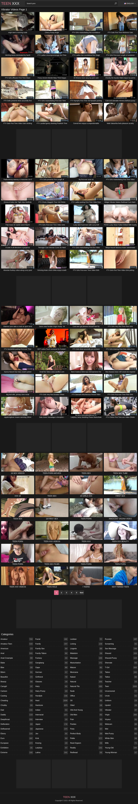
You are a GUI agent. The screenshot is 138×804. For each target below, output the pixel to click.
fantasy (51, 658)
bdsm (17, 672)
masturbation (86, 663)
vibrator (121, 710)
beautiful (17, 677)
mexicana (86, 672)
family (51, 644)
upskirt (121, 705)
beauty (17, 681)
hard (51, 700)
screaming (121, 644)
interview (51, 719)
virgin (121, 714)
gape (51, 667)
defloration (17, 724)
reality (86, 748)
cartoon (17, 691)
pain (86, 719)
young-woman (121, 752)
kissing (51, 743)
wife (121, 743)
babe (17, 663)
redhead (86, 752)
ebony (17, 733)
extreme (17, 752)
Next (81, 593)
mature (86, 667)
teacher (121, 681)
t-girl (121, 667)
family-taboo (51, 653)
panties (86, 724)
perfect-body (86, 733)
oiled (86, 705)
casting (17, 696)
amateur (17, 639)
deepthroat (17, 719)
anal (17, 653)
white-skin (121, 738)
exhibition (17, 748)
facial (51, 639)
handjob (51, 696)
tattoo (121, 677)
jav (51, 733)
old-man (86, 714)
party (86, 729)
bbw (17, 667)
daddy (17, 714)
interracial (51, 714)
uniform (121, 700)
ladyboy (51, 748)
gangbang (51, 663)
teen (121, 686)
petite (86, 738)
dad (17, 710)
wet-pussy (121, 733)
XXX (10, 3)
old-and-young (86, 710)
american (17, 648)
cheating (17, 700)
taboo (121, 672)
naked (86, 677)
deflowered (17, 729)
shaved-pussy (121, 658)
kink (51, 738)
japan (51, 724)
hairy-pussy (51, 691)
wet (121, 729)
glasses (51, 681)
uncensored (121, 691)
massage (86, 658)
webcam (121, 724)
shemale (121, 663)
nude (86, 691)
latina (51, 752)
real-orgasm (86, 743)
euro (17, 738)
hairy (51, 686)
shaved (121, 653)
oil (86, 700)
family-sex (51, 648)
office (86, 696)
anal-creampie (17, 658)
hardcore (51, 705)
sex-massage (121, 648)
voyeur (121, 719)
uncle (121, 696)
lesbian (86, 639)
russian (121, 639)
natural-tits (86, 686)
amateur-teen (17, 644)
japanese (51, 729)
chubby (17, 705)
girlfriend (51, 677)
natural (86, 681)
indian (51, 710)
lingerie (86, 648)
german (51, 672)
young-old (121, 748)
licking (86, 644)
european (17, 743)
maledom (86, 653)
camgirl (17, 686)
